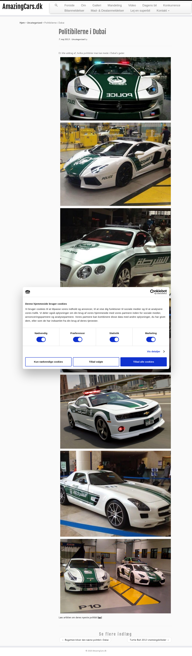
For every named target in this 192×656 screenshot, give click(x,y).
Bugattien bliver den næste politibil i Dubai (85, 639)
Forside (69, 5)
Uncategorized (34, 22)
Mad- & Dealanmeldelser (107, 10)
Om (83, 5)
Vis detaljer (153, 351)
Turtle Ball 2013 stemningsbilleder (149, 639)
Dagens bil (149, 5)
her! (100, 617)
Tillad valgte (96, 361)
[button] (56, 5)
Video (132, 5)
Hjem (22, 22)
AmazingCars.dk (22, 6)
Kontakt (163, 10)
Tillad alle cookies (143, 361)
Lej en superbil (140, 10)
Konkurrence (171, 5)
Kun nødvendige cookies (48, 361)
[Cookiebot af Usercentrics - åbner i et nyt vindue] (152, 291)
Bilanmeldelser (74, 10)
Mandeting (115, 5)
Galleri (96, 5)
